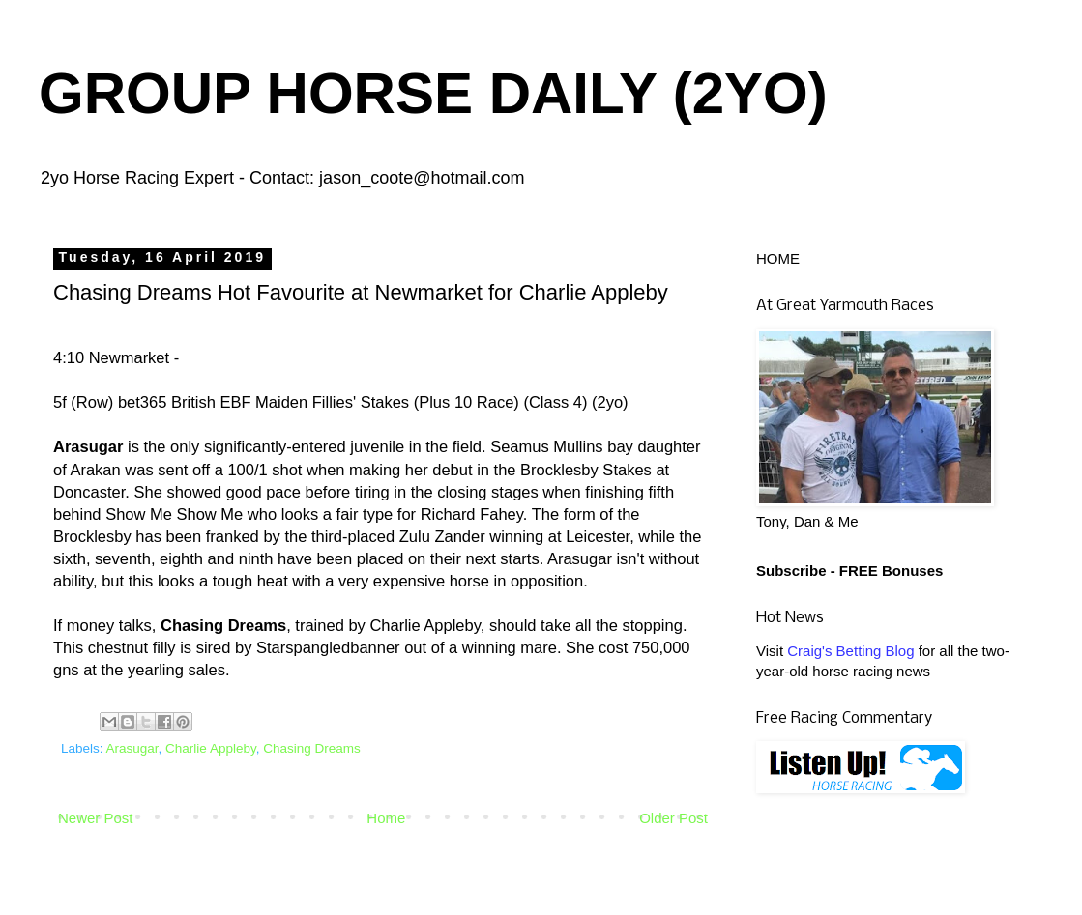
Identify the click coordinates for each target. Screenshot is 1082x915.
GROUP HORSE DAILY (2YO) (433, 93)
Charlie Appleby (210, 748)
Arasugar (132, 748)
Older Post (673, 818)
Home (385, 818)
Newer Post (95, 818)
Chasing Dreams (312, 748)
